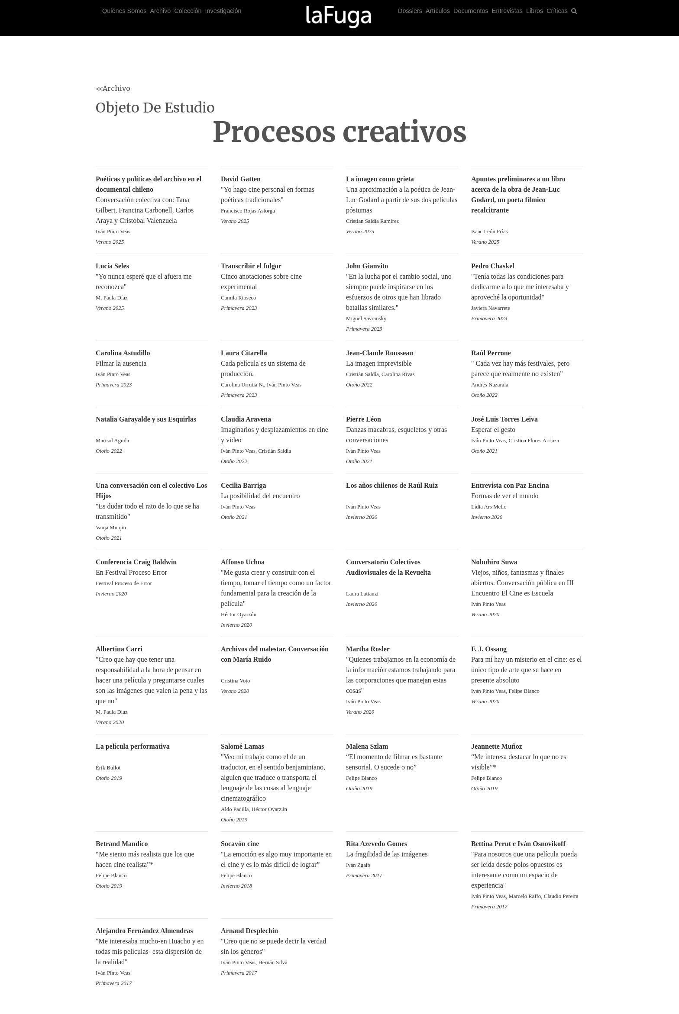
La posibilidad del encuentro (277, 496)
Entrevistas (507, 10)
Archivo (160, 10)
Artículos (438, 10)
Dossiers (410, 10)
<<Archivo (113, 88)
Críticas (557, 10)
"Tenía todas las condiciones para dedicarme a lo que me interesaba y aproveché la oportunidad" (527, 288)
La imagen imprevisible (402, 364)
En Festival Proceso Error (152, 573)
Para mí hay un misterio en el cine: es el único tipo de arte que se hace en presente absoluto (527, 671)
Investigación (223, 10)
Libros (534, 10)
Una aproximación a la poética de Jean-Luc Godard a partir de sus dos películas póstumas (402, 201)
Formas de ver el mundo (527, 496)
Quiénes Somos (124, 10)
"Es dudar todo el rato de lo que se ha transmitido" (152, 507)
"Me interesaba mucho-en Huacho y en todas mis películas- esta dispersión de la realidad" (152, 952)
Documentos (470, 10)
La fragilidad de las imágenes (402, 855)
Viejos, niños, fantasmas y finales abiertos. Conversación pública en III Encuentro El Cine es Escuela (527, 584)
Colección (187, 10)
